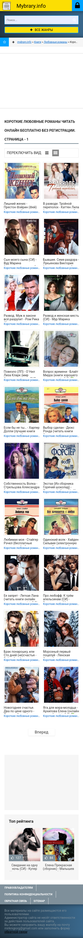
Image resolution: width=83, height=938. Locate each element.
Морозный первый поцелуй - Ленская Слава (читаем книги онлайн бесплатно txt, (59, 654)
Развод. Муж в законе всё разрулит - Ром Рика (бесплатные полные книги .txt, (21, 318)
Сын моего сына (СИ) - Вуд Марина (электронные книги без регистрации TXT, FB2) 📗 (21, 262)
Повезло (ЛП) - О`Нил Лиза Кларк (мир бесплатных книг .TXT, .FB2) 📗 (20, 374)
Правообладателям (18, 887)
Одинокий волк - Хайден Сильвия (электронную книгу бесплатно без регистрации (61, 542)
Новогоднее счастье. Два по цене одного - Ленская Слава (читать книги (20, 710)
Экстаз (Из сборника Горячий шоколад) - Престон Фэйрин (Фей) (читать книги (59, 486)
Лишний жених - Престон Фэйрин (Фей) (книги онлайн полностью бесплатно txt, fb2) (20, 206)
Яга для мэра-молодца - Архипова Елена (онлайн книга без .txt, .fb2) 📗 (61, 710)
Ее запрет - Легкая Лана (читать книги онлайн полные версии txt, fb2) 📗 (21, 598)
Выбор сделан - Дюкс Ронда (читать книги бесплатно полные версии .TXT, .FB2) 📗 (58, 430)
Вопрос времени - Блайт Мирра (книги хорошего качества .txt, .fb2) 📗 (60, 374)
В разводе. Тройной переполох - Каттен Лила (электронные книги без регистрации (61, 206)
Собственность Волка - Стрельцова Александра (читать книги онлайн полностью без (21, 486)
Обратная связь (15, 901)
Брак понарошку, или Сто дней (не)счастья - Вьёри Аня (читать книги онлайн (22, 654)
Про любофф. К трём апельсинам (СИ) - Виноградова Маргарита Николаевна (61, 598)
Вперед (41, 732)
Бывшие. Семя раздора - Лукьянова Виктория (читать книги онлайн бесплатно (61, 262)
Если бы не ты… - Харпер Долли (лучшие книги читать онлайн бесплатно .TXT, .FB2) (21, 430)
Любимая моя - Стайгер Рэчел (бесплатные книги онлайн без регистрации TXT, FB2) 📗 (21, 542)
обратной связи (15, 932)
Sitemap (39, 901)
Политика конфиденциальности (28, 894)
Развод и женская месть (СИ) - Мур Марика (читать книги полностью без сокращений (61, 318)
